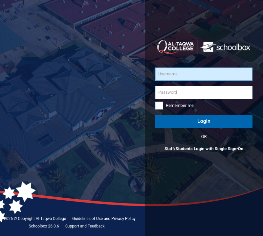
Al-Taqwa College (51, 218)
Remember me (180, 105)
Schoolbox (38, 226)
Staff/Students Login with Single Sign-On (203, 148)
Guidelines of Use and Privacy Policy (104, 218)
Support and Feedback (85, 226)
